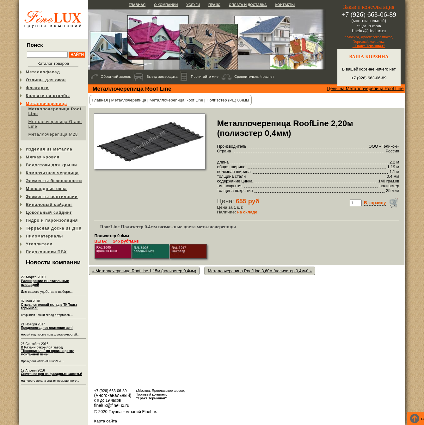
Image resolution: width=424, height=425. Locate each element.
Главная (137, 5)
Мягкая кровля (43, 157)
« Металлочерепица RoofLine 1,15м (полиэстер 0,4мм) (144, 270)
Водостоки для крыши (51, 165)
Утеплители (39, 244)
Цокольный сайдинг (49, 212)
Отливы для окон (46, 79)
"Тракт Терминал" (369, 46)
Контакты (285, 5)
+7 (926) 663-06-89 (369, 78)
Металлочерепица (46, 103)
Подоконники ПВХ (46, 251)
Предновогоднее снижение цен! (47, 328)
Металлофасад (43, 72)
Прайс (214, 5)
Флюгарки (37, 87)
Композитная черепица (52, 172)
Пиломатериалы (44, 236)
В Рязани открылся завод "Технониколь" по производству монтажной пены (47, 351)
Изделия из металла (49, 149)
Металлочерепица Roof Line (55, 111)
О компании (166, 5)
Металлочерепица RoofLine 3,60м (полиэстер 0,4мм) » (260, 270)
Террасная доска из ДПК (54, 228)
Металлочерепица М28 (53, 134)
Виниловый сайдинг (49, 204)
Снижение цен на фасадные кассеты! (51, 374)
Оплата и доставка (248, 5)
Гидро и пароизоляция (52, 220)
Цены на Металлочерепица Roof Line (365, 88)
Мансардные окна (46, 188)
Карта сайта (105, 421)
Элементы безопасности (54, 180)
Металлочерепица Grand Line (55, 124)
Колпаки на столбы (48, 95)
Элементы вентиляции (52, 196)
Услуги (193, 5)
